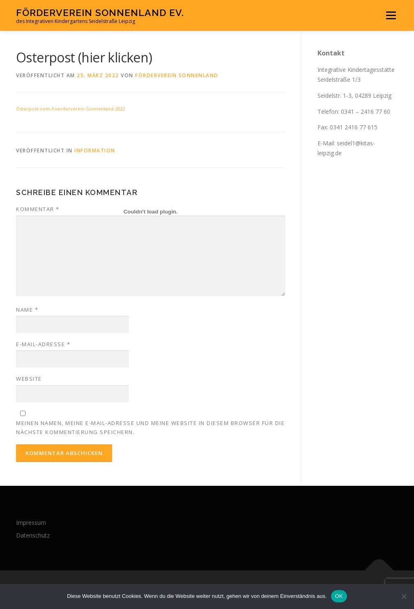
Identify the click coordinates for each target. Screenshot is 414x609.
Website (29, 378)
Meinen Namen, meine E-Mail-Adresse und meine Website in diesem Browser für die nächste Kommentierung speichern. (150, 427)
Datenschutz (33, 535)
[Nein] (404, 596)
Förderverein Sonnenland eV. (100, 12)
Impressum (31, 522)
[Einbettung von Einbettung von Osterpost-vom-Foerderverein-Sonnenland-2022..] (150, 211)
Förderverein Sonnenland (176, 75)
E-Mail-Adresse (43, 344)
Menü (391, 15)
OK (339, 596)
